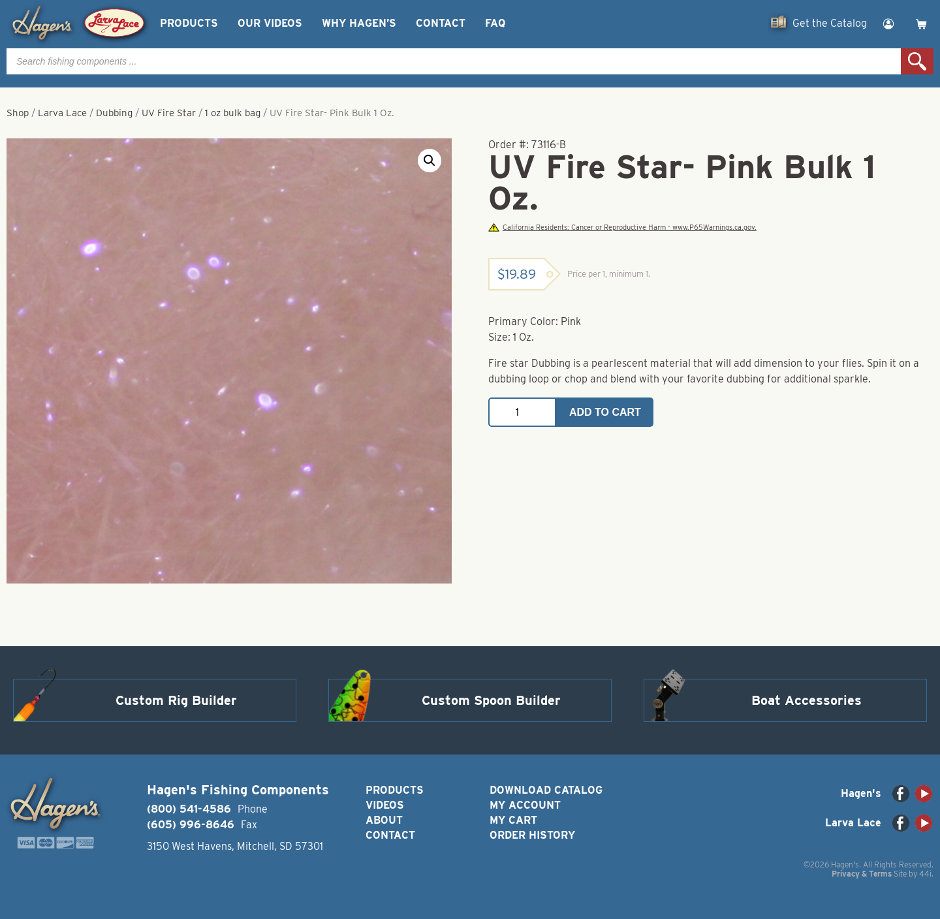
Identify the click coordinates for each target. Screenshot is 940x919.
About (384, 820)
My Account (525, 805)
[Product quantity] (522, 412)
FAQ (495, 23)
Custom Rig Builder (176, 700)
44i (925, 874)
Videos (385, 805)
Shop (18, 113)
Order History (532, 835)
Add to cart (605, 412)
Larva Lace (62, 113)
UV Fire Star (169, 113)
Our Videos (270, 23)
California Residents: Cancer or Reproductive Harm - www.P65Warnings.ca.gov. (622, 227)
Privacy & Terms (862, 874)
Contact (440, 23)
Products (189, 23)
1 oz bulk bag (232, 113)
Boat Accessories (806, 700)
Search (917, 61)
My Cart (513, 820)
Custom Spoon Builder (491, 700)
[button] (429, 160)
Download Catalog (546, 790)
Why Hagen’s (359, 23)
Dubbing (114, 113)
